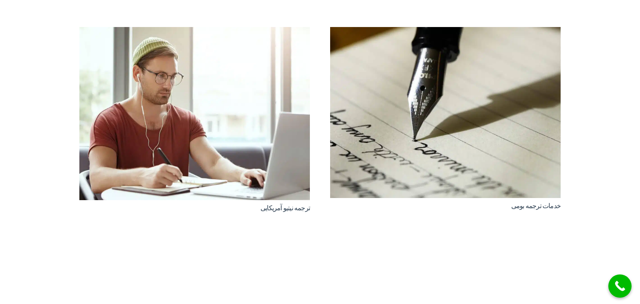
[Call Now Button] (620, 286)
